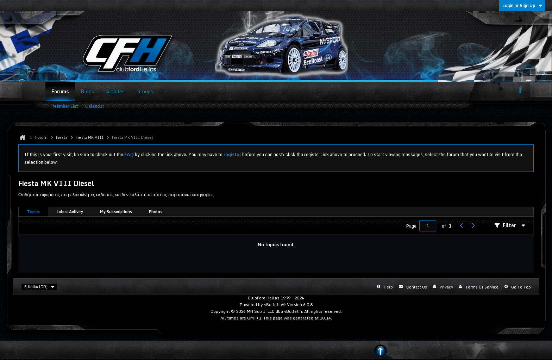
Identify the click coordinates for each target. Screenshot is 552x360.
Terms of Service (481, 287)
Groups (145, 91)
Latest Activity (70, 212)
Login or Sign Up (522, 5)
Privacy (446, 287)
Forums (60, 91)
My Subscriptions (116, 212)
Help (388, 287)
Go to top (521, 287)
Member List (65, 106)
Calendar (94, 106)
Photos (155, 212)
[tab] (33, 212)
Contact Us (416, 287)
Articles (115, 91)
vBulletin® (275, 304)
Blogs (87, 91)
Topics (33, 212)
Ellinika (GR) (39, 287)
